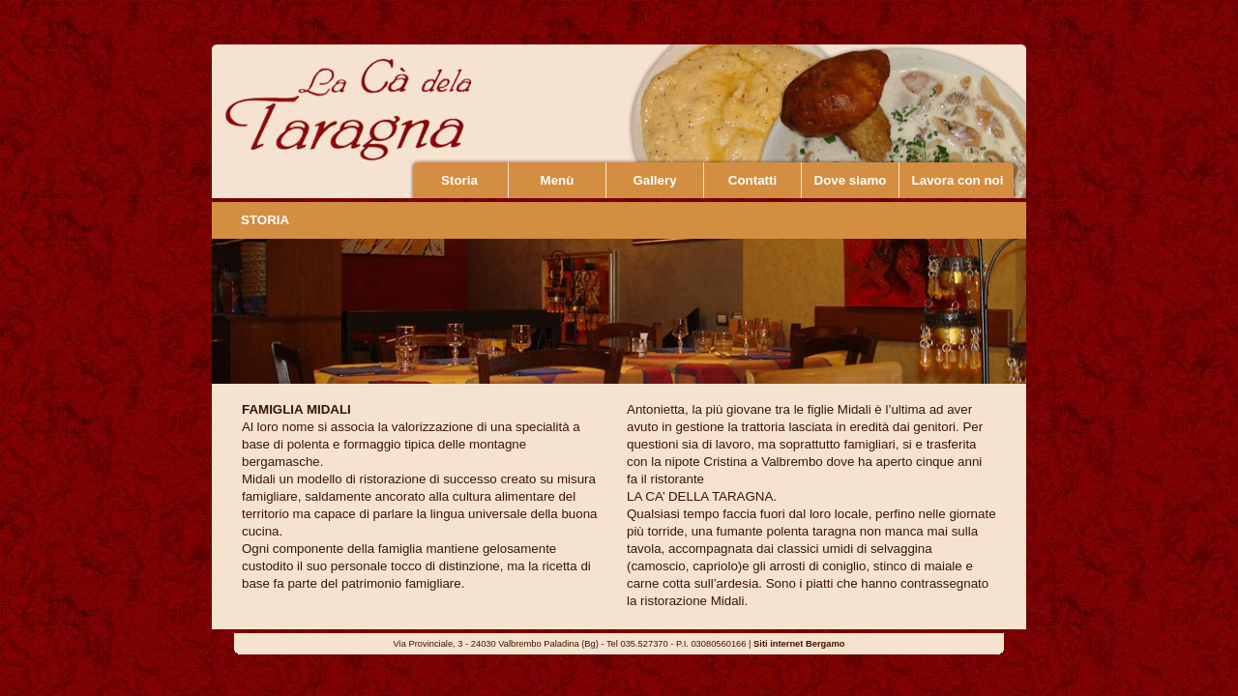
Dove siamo (850, 180)
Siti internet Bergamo (798, 644)
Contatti (752, 180)
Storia (459, 180)
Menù (558, 180)
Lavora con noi (958, 180)
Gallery (654, 180)
